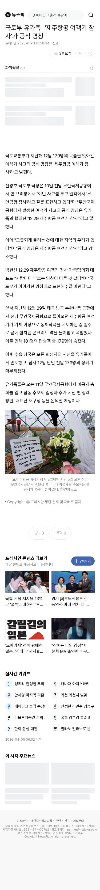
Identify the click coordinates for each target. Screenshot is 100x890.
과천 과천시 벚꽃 (74, 695)
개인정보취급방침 (41, 821)
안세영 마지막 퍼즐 (29, 695)
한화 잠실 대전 (25, 728)
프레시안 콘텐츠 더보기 (26, 558)
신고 (55, 43)
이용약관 (22, 821)
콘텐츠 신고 (62, 821)
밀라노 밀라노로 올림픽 (78, 728)
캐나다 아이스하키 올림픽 (78, 683)
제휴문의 (78, 821)
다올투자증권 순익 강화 (31, 717)
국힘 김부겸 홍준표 (76, 717)
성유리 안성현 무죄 (29, 683)
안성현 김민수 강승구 (77, 706)
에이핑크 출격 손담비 (31, 706)
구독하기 (83, 561)
